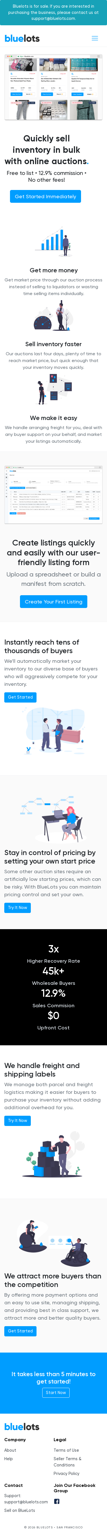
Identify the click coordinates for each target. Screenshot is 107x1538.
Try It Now (17, 907)
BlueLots (22, 38)
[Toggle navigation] (94, 38)
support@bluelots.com (26, 1502)
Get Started (20, 697)
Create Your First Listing (53, 602)
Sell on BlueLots (19, 1510)
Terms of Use (66, 1450)
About (10, 1450)
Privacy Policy (66, 1473)
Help (8, 1458)
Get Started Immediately (45, 196)
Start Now (56, 1392)
